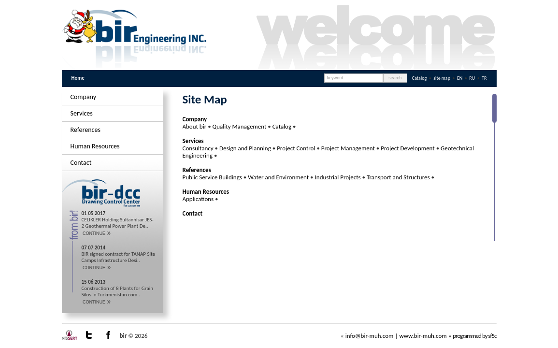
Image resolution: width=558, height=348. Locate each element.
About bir (195, 126)
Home (78, 78)
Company (84, 97)
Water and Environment (278, 177)
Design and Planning (245, 148)
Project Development (407, 148)
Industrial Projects (338, 177)
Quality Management (240, 126)
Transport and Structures (398, 177)
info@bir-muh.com (369, 335)
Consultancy (198, 148)
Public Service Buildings (212, 177)
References (85, 130)
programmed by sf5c (474, 335)
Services (82, 113)
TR (484, 78)
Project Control (296, 148)
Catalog (419, 78)
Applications (198, 199)
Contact (81, 163)
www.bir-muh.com (422, 335)
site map (441, 78)
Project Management (348, 148)
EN (460, 78)
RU (472, 78)
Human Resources (95, 146)
